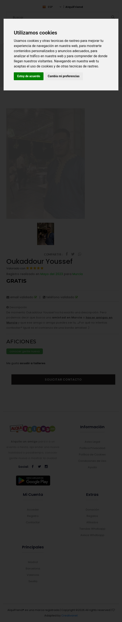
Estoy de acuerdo (28, 76)
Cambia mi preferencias (64, 76)
